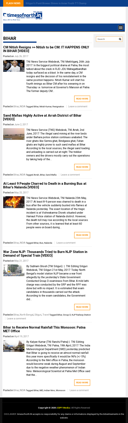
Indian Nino (49, 390)
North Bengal (27, 314)
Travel (45, 314)
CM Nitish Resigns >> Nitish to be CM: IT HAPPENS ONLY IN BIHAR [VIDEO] (46, 49)
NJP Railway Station (81, 315)
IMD (41, 390)
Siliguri (38, 314)
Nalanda (48, 243)
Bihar (16, 106)
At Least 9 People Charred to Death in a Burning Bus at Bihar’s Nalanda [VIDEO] (44, 185)
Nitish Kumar (46, 106)
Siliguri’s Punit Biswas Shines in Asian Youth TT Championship (60, 3)
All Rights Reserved (80, 407)
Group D (67, 315)
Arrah (36, 175)
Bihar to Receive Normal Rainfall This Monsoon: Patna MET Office (44, 329)
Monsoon (60, 390)
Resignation (58, 106)
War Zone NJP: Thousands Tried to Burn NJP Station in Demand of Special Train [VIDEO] (45, 253)
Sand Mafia (51, 175)
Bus (41, 243)
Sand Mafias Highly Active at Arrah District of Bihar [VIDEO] (42, 117)
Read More (82, 98)
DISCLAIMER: (10, 414)
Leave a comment (77, 106)
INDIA (23, 106)
